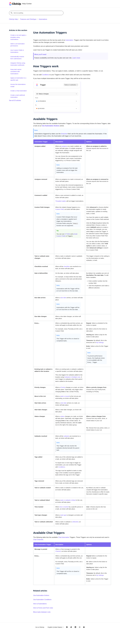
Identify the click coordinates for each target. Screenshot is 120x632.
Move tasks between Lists (42, 612)
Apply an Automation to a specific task (18, 79)
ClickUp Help (13, 19)
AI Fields (67, 234)
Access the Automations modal (18, 85)
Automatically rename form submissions (17, 58)
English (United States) (56, 627)
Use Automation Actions (41, 595)
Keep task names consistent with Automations (15, 71)
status (62, 416)
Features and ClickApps (28, 19)
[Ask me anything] (36, 12)
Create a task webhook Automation (17, 96)
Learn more (76, 58)
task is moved (65, 396)
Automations (43, 19)
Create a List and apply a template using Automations (18, 37)
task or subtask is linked (68, 500)
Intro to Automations (40, 604)
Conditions (45, 74)
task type (63, 515)
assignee (64, 146)
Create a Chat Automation (18, 91)
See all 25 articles (15, 100)
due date (63, 297)
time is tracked (64, 507)
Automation (69, 40)
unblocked (75, 522)
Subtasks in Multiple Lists (72, 377)
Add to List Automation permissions (17, 45)
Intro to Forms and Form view (43, 608)
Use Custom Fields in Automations (17, 51)
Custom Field (59, 209)
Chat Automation (63, 537)
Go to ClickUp (39, 627)
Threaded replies (60, 201)
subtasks (66, 436)
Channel (58, 551)
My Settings (100, 342)
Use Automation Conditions (42, 599)
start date (64, 403)
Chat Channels (38, 539)
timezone (64, 134)
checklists (67, 266)
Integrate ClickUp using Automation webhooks (17, 64)
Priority (63, 387)
